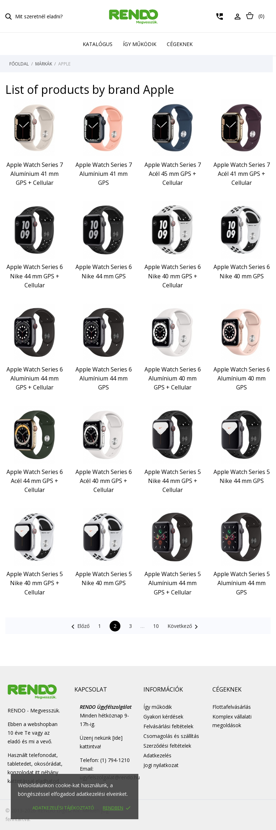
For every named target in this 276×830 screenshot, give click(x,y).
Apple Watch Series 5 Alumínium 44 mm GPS (241, 583)
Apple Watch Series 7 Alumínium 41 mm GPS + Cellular (34, 174)
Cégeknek (180, 44)
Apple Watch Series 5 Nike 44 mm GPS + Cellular (172, 481)
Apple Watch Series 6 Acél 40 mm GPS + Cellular (103, 481)
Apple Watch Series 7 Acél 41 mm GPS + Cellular (241, 174)
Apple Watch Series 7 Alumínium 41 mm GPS (103, 174)
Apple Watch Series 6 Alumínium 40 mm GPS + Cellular (172, 378)
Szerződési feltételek (167, 745)
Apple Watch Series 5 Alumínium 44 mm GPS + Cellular (172, 583)
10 (156, 625)
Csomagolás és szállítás (171, 736)
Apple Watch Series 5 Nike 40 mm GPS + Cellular (34, 583)
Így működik (139, 44)
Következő (184, 626)
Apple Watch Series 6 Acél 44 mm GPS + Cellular (34, 481)
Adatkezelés (157, 755)
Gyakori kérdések (163, 716)
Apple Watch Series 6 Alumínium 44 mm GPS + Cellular (34, 378)
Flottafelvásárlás (231, 706)
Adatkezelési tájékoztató (63, 807)
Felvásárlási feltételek (168, 726)
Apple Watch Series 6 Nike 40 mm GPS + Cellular (172, 276)
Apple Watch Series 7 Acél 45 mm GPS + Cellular (172, 174)
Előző (79, 626)
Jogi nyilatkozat (161, 765)
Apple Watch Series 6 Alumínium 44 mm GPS (103, 378)
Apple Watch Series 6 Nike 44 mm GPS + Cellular (34, 276)
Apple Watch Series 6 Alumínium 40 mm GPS (241, 378)
